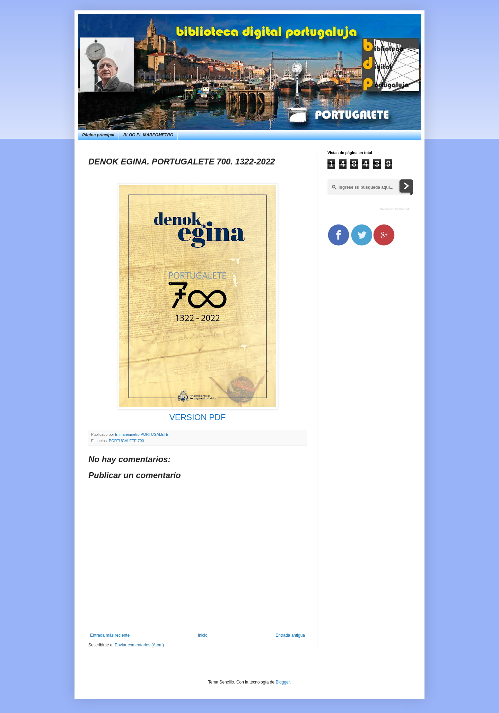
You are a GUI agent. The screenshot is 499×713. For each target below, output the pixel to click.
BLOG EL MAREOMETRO (148, 135)
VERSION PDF (197, 417)
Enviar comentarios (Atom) (139, 645)
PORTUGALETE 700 (126, 441)
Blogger (282, 682)
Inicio (203, 635)
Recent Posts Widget (394, 209)
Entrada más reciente (110, 635)
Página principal (98, 135)
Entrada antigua (290, 635)
